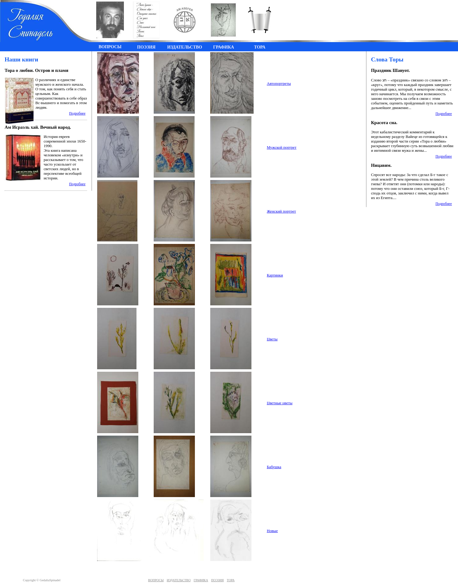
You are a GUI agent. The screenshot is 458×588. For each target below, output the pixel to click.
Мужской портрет (282, 147)
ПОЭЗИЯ (217, 580)
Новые (272, 531)
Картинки (275, 275)
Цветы (272, 339)
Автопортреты (279, 83)
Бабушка (274, 467)
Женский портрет (281, 211)
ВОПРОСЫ (156, 580)
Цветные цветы (280, 403)
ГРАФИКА (201, 580)
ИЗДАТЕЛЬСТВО (179, 580)
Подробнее (77, 113)
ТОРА (231, 580)
